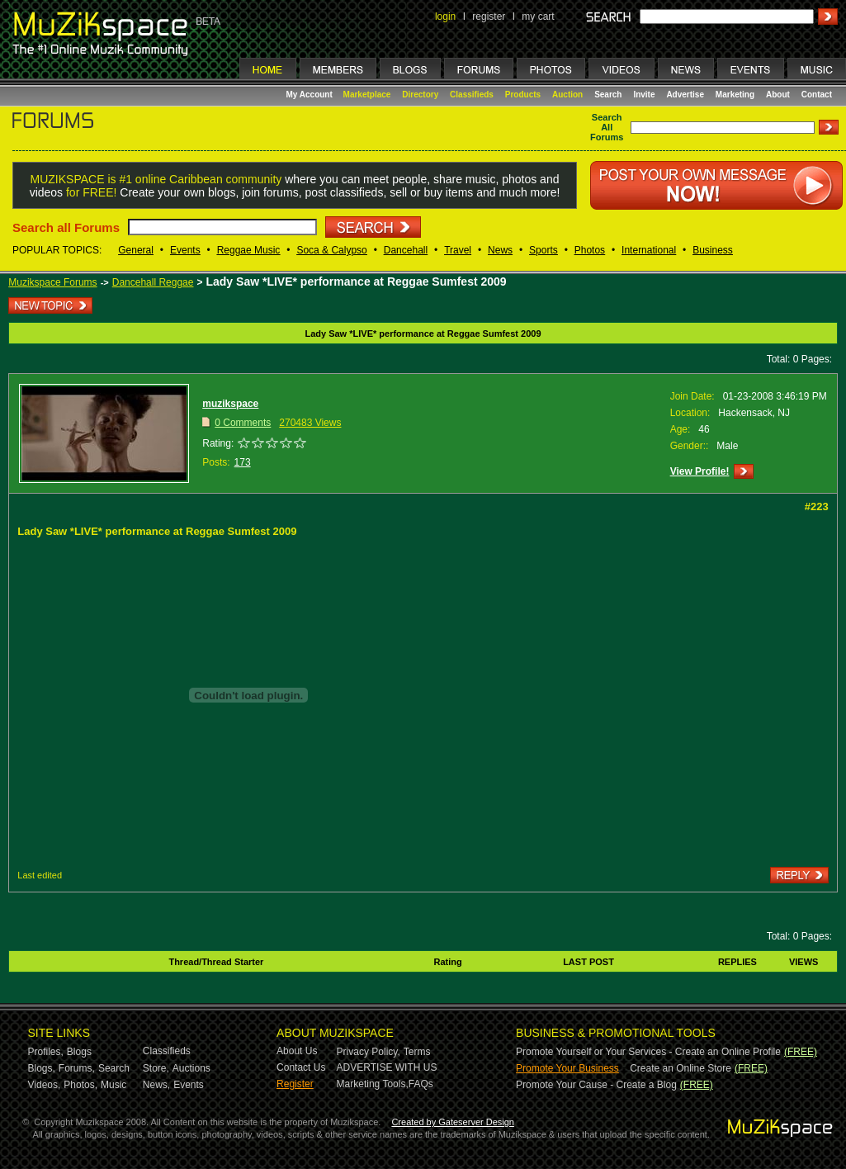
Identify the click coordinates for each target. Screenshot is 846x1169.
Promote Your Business (567, 1068)
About (778, 94)
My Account (310, 94)
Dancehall (406, 250)
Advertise (685, 94)
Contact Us (300, 1067)
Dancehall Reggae (153, 282)
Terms (417, 1052)
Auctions (191, 1068)
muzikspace (230, 403)
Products (523, 94)
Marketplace (367, 94)
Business (712, 250)
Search (608, 94)
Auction (567, 94)
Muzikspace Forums (52, 282)
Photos (589, 250)
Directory (420, 94)
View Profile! (700, 471)
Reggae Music (249, 250)
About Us (296, 1051)
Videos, (44, 1085)
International (649, 250)
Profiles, (46, 1052)
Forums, (77, 1068)
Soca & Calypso (331, 250)
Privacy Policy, (368, 1052)
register (488, 16)
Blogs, (41, 1068)
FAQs (421, 1084)
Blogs (79, 1052)
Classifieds (472, 94)
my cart (538, 16)
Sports (543, 250)
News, (156, 1085)
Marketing (735, 94)
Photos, (80, 1085)
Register (295, 1084)
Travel (457, 250)
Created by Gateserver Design (452, 1122)
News (500, 250)
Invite (644, 94)
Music (113, 1085)
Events (185, 250)
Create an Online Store (680, 1068)
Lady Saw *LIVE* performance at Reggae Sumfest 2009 (356, 281)
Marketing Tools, (373, 1084)
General (136, 250)
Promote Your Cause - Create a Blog (596, 1085)
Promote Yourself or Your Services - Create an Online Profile (648, 1052)
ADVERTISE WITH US (387, 1067)
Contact (816, 94)
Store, (156, 1068)
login (445, 16)
